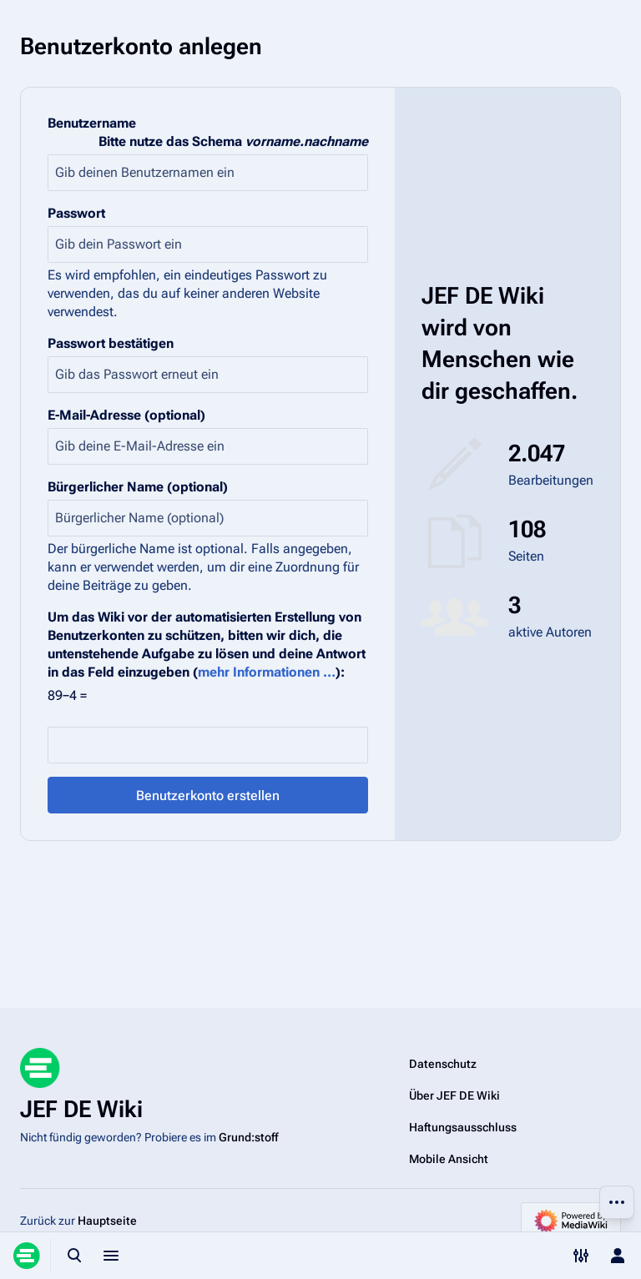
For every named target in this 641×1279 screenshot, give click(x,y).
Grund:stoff (248, 1137)
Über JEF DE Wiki (454, 1095)
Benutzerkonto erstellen (208, 795)
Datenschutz (443, 1063)
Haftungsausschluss (463, 1127)
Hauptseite (107, 1220)
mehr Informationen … (267, 672)
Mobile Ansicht (448, 1159)
